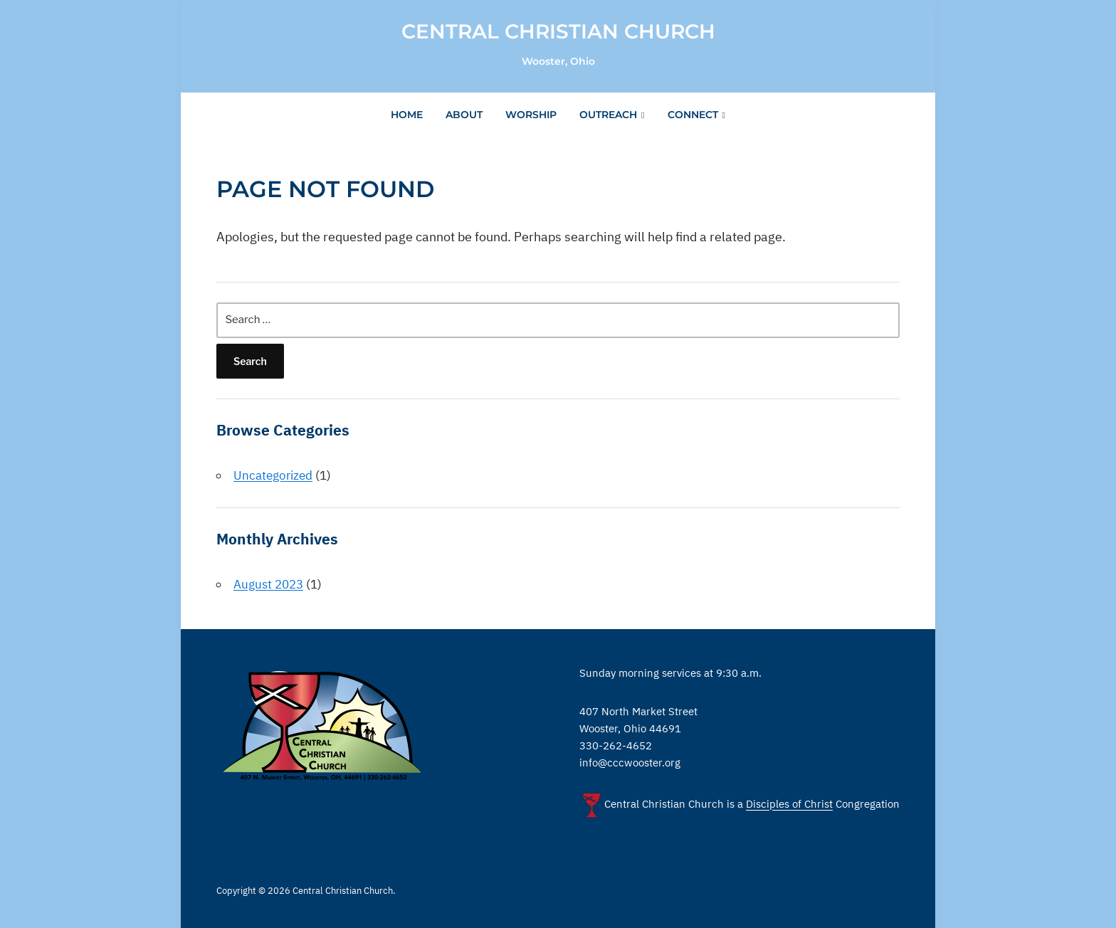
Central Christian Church (558, 31)
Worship (531, 114)
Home (407, 114)
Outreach (608, 114)
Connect (693, 114)
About (464, 114)
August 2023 (268, 584)
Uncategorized (272, 475)
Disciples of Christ (789, 804)
